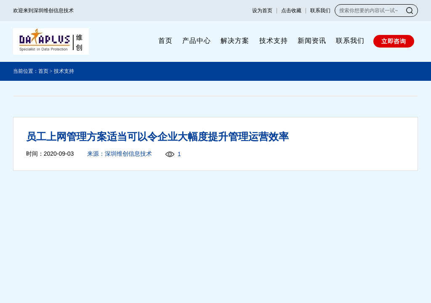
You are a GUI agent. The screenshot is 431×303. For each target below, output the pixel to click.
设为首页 (262, 10)
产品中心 (196, 40)
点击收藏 (291, 10)
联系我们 (320, 10)
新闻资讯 (312, 40)
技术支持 (273, 40)
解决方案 (235, 40)
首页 (165, 40)
